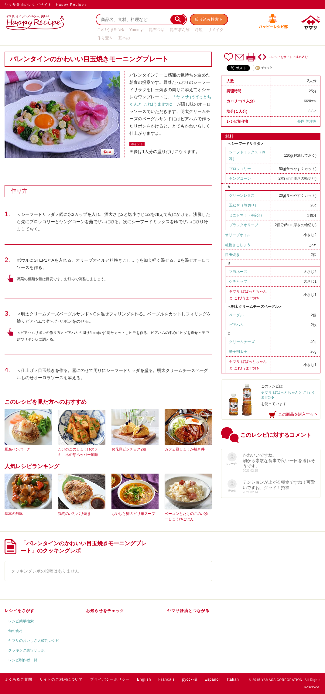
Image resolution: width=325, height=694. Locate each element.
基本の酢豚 (14, 514)
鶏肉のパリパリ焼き (74, 514)
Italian (233, 679)
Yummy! (136, 29)
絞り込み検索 (207, 19)
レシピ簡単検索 (21, 621)
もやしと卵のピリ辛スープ (133, 514)
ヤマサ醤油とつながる (188, 610)
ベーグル (236, 315)
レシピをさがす (19, 610)
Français (166, 679)
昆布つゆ (157, 29)
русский (189, 679)
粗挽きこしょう (238, 245)
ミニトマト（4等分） (246, 215)
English (144, 679)
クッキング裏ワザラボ (26, 650)
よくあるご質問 (18, 679)
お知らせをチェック (105, 610)
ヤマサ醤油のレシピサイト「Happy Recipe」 (46, 4)
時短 (199, 29)
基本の (124, 38)
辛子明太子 (238, 351)
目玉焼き (232, 255)
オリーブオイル (238, 235)
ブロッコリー (240, 169)
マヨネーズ (238, 272)
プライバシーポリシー (110, 679)
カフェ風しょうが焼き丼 (185, 449)
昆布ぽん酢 (180, 29)
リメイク (216, 29)
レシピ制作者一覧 (22, 660)
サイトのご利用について (61, 679)
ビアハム (236, 325)
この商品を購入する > (297, 414)
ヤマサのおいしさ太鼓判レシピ (33, 640)
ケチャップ (238, 281)
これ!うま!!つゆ (110, 29)
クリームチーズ (242, 342)
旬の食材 (15, 631)
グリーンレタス (242, 195)
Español (212, 679)
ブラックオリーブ (243, 225)
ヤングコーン (240, 178)
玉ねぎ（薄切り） (243, 205)
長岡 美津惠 (306, 121)
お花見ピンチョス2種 (128, 449)
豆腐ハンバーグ (17, 449)
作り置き (105, 38)
